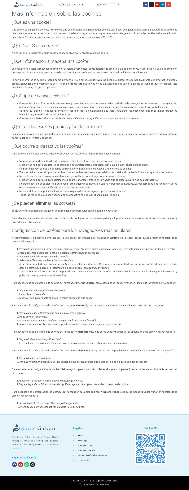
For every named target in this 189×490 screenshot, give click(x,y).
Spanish (102, 4)
